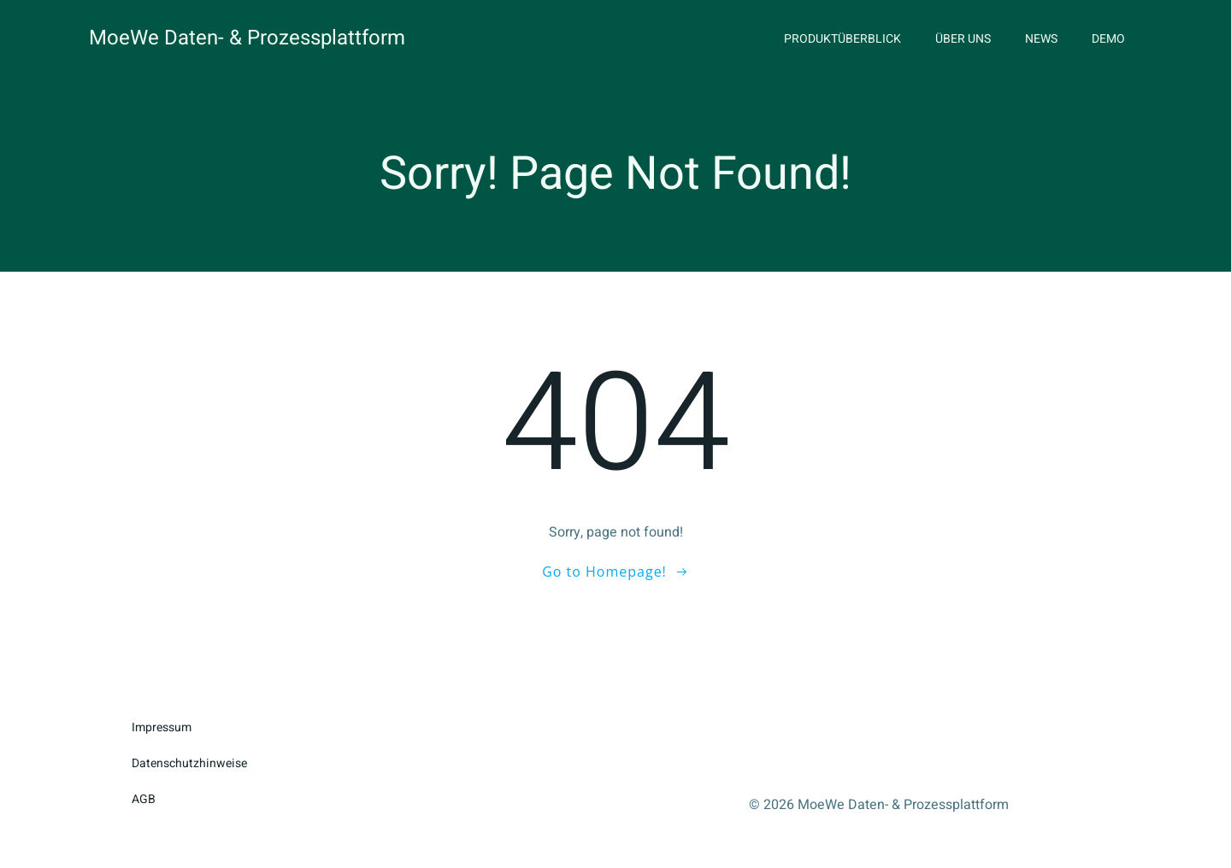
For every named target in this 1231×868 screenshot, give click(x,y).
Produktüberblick (842, 39)
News (1041, 39)
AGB (144, 799)
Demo (1108, 39)
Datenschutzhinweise (189, 763)
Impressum (161, 727)
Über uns (963, 39)
